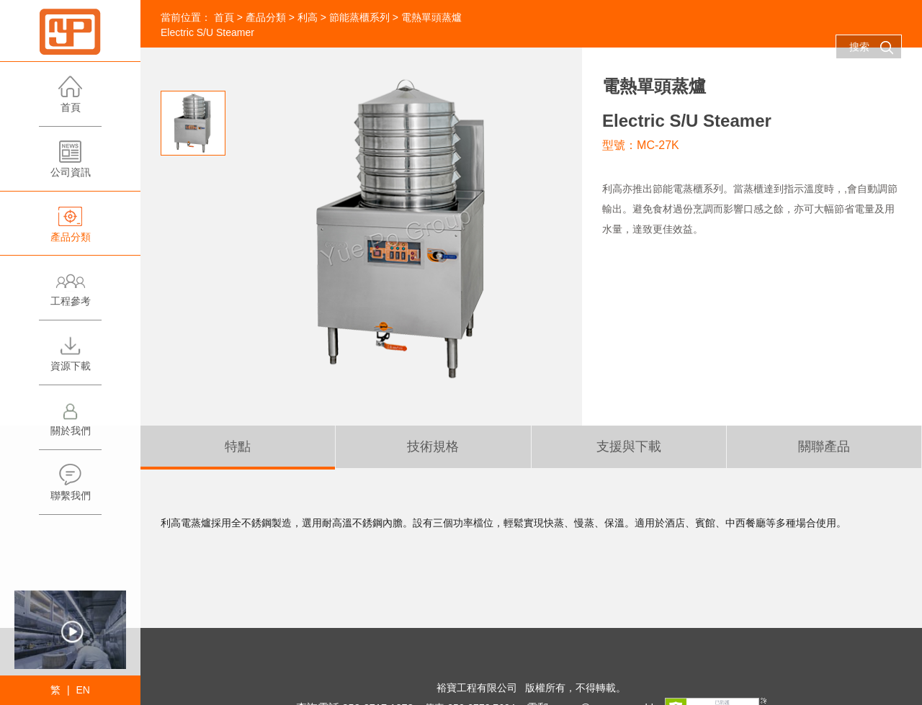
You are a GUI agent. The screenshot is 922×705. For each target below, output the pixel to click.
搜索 (871, 47)
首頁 (70, 100)
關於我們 (70, 424)
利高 (307, 17)
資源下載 (70, 359)
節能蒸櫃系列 (359, 17)
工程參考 (70, 294)
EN (82, 690)
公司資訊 (70, 165)
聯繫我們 (70, 488)
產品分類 (70, 230)
